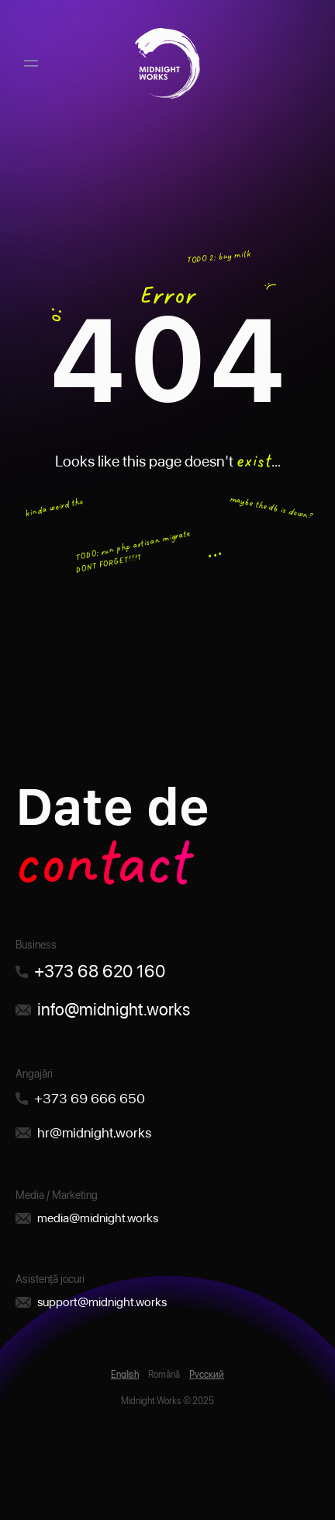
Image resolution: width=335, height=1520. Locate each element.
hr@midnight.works (94, 1132)
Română (164, 1374)
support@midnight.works (102, 1302)
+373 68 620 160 (99, 971)
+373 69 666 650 (89, 1098)
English (125, 1374)
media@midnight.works (97, 1218)
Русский (206, 1374)
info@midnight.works (113, 1009)
